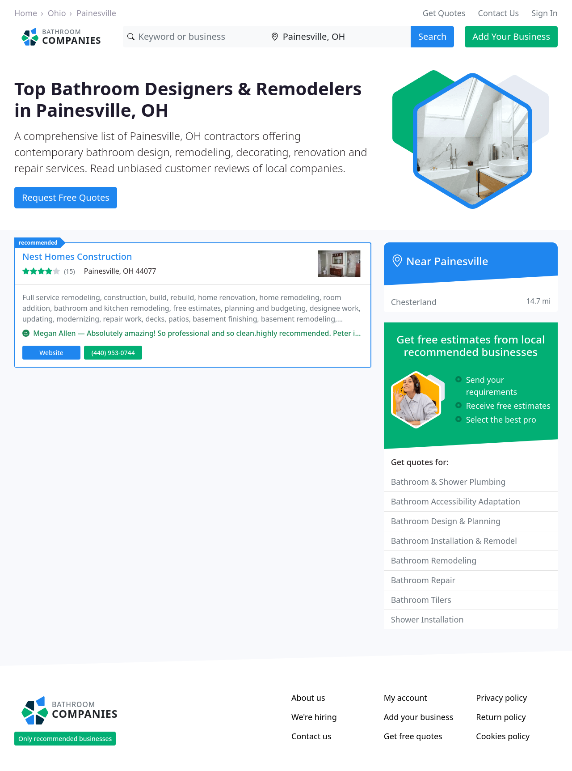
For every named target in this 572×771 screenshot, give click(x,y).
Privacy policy (501, 697)
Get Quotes (444, 13)
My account (405, 697)
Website (51, 352)
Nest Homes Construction (77, 256)
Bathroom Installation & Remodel (454, 540)
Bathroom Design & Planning (446, 521)
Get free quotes (413, 736)
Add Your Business (511, 36)
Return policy (501, 717)
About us (308, 697)
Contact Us (498, 13)
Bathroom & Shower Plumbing (448, 481)
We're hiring (314, 717)
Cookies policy (503, 736)
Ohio (57, 13)
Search (432, 36)
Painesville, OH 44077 (120, 271)
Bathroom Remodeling (434, 560)
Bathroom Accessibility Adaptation (455, 501)
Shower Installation (427, 619)
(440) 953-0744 (113, 352)
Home (25, 13)
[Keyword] (195, 36)
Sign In (544, 13)
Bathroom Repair (423, 580)
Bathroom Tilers (421, 599)
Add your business (419, 717)
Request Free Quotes (65, 197)
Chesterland (471, 301)
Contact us (311, 736)
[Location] (338, 36)
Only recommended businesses (65, 738)
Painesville (96, 13)
